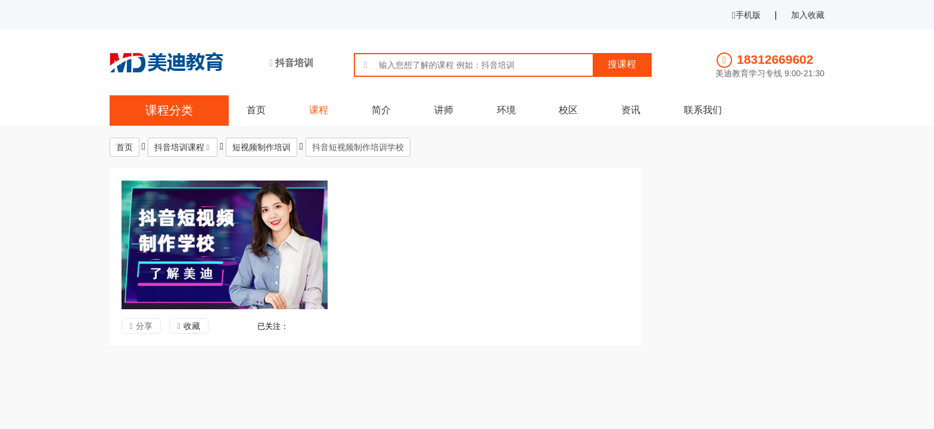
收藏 (191, 326)
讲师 (443, 110)
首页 (256, 110)
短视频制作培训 (261, 147)
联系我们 (703, 110)
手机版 (746, 15)
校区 (568, 110)
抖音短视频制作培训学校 (358, 147)
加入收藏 (807, 15)
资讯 (630, 110)
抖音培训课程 (179, 147)
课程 (318, 110)
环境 (506, 110)
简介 (381, 110)
